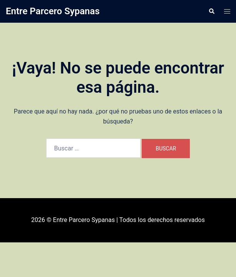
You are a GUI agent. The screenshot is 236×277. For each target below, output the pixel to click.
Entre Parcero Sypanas (53, 11)
